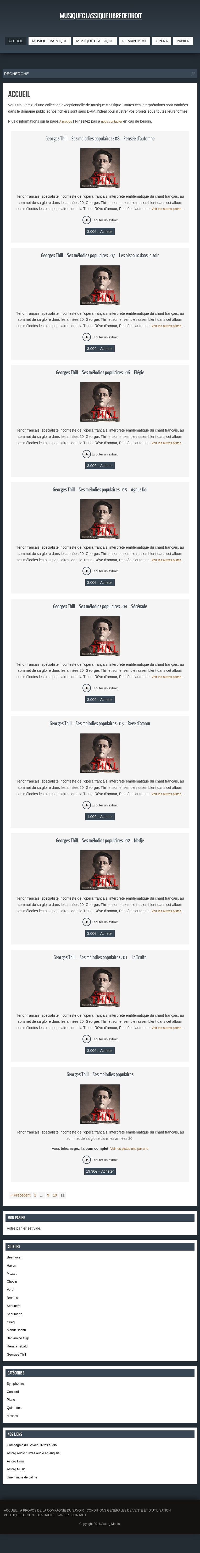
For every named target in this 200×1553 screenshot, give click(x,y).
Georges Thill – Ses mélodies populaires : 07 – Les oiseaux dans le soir (100, 256)
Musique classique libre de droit (101, 18)
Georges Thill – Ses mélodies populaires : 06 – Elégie (100, 373)
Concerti (13, 1404)
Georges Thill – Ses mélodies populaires (100, 1075)
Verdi (11, 1294)
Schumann (15, 1320)
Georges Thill (18, 1365)
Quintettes (15, 1421)
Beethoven (15, 1258)
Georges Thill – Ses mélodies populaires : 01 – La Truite (100, 958)
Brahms (13, 1303)
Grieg (11, 1329)
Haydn (12, 1267)
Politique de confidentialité (29, 1534)
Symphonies (17, 1395)
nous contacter (115, 121)
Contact (78, 1534)
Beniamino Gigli (19, 1347)
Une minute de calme (24, 1495)
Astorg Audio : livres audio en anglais (37, 1469)
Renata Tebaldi (19, 1356)
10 (55, 1195)
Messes (13, 1430)
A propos (66, 121)
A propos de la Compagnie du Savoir (52, 1529)
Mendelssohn (18, 1338)
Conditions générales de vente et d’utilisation (129, 1529)
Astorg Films (17, 1478)
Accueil (11, 1529)
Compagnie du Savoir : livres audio (35, 1460)
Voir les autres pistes (167, 209)
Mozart (12, 1276)
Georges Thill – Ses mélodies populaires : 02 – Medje (100, 841)
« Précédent (21, 1195)
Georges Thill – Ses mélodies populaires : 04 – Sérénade (100, 607)
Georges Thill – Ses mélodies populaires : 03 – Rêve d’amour (100, 724)
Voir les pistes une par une (129, 1148)
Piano (11, 1412)
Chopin (12, 1285)
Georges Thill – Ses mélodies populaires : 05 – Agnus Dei (100, 490)
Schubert (14, 1311)
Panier (63, 1534)
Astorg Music (17, 1486)
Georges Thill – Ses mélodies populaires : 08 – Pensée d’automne (100, 139)
